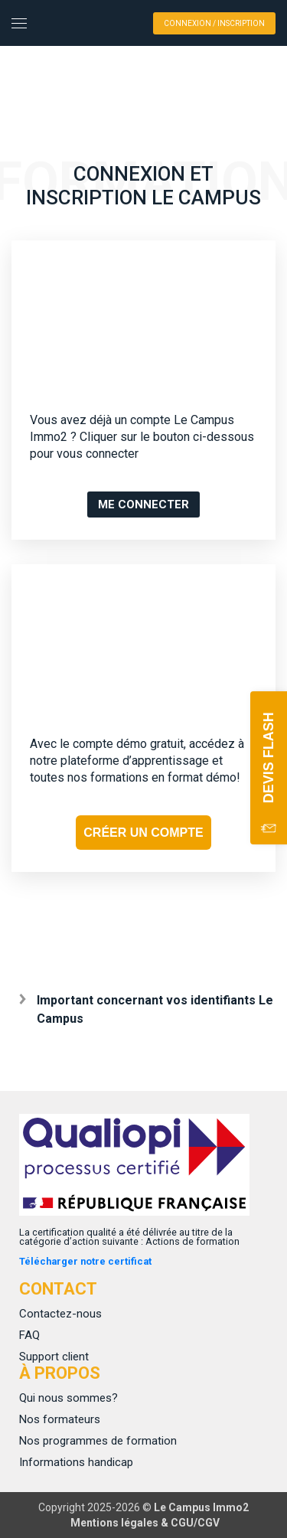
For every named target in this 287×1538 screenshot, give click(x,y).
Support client (54, 1356)
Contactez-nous (60, 1314)
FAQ (29, 1335)
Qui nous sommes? (68, 1398)
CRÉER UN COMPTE (143, 832)
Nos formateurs (59, 1419)
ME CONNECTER (143, 504)
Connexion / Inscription (214, 23)
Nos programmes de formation (98, 1441)
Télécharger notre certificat (85, 1261)
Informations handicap (76, 1462)
